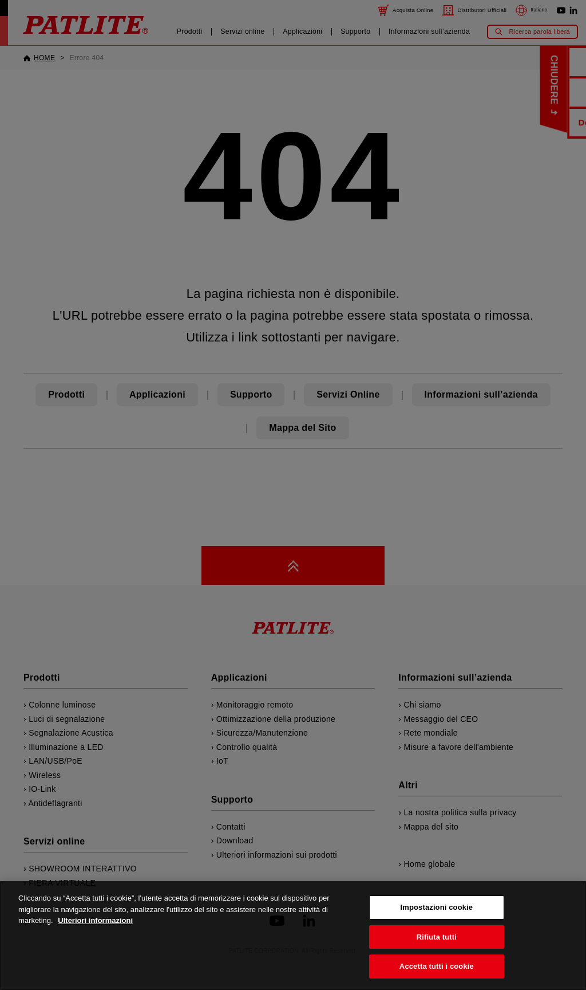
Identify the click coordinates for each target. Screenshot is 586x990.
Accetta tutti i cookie (436, 969)
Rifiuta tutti (437, 939)
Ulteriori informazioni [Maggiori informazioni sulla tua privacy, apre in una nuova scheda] (95, 923)
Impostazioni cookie (437, 910)
